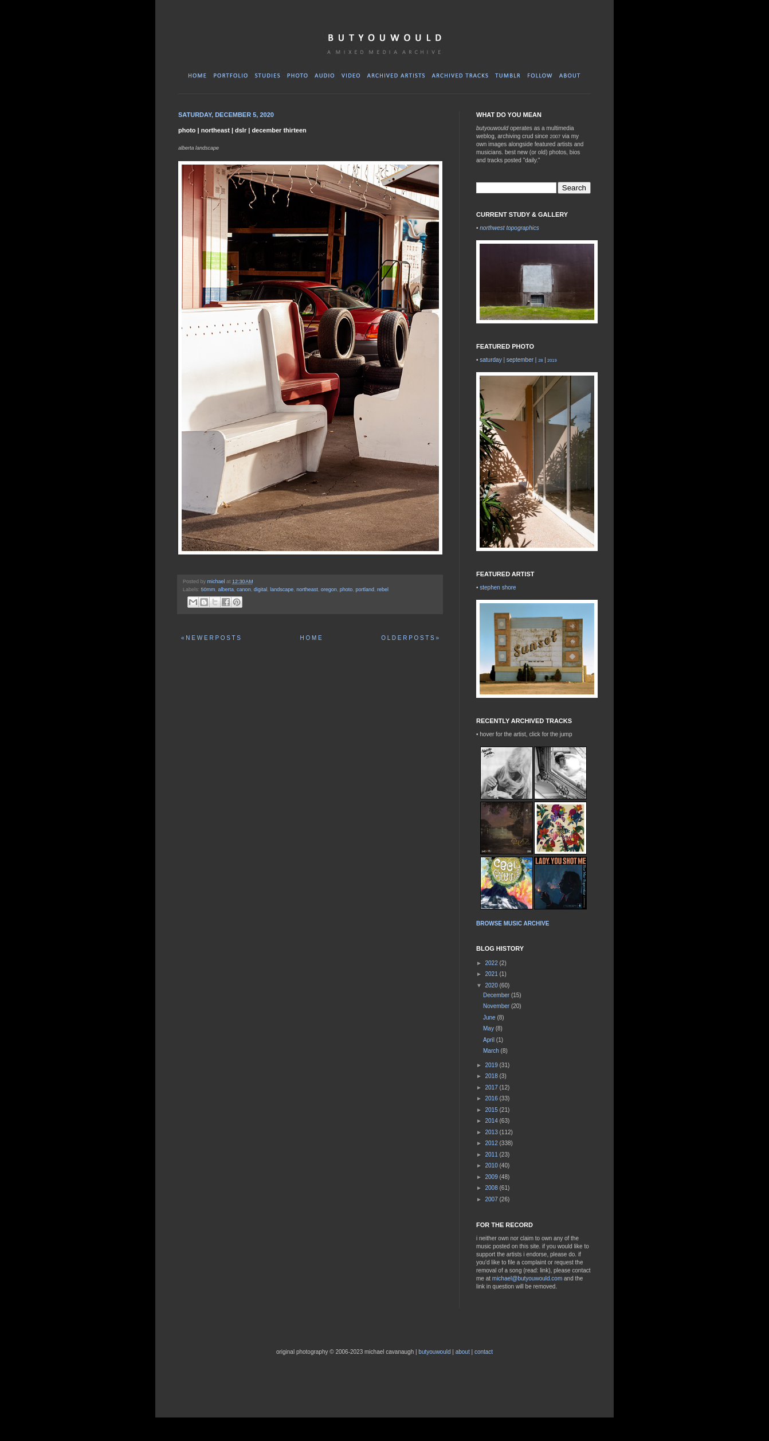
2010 (492, 1165)
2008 (492, 1188)
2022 (492, 963)
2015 (492, 1110)
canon (244, 589)
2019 (492, 1065)
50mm (208, 589)
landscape (281, 589)
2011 (492, 1154)
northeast (307, 589)
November (497, 1006)
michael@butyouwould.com (527, 1278)
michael (217, 581)
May (489, 1028)
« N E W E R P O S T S (211, 638)
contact (483, 1352)
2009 (492, 1177)
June (490, 1017)
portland (364, 589)
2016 (492, 1098)
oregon (329, 589)
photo (346, 589)
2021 (492, 974)
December (497, 995)
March (492, 1051)
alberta (226, 589)
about (463, 1352)
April (489, 1040)
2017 (492, 1087)
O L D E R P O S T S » (410, 638)
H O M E (310, 638)
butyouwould (434, 1352)
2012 (492, 1143)
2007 (492, 1199)
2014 (492, 1121)
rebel (383, 589)
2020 (492, 985)
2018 (492, 1076)
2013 (492, 1132)
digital (261, 589)
